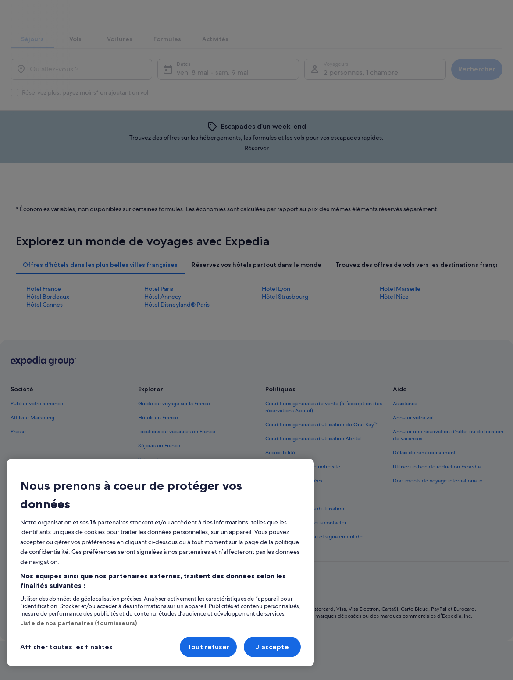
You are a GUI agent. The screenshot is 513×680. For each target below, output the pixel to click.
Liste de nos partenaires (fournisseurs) (78, 623)
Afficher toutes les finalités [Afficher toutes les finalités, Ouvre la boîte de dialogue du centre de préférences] (66, 647)
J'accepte (272, 647)
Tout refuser (208, 647)
